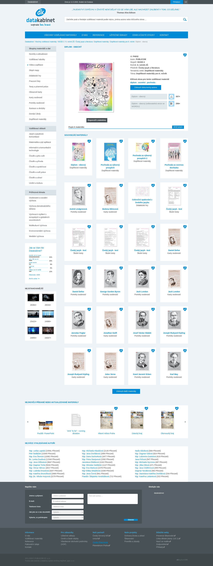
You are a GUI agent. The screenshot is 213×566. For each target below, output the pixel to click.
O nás (27, 536)
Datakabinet (29, 42)
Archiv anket (33, 278)
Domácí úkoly (35, 114)
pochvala (151, 82)
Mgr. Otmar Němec (37, 468)
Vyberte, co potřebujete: (38, 517)
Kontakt (28, 547)
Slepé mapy (34, 70)
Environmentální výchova (39, 231)
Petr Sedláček (35, 454)
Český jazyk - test (174, 209)
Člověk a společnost (37, 167)
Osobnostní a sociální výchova (38, 199)
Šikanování (129, 538)
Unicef (95, 538)
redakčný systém (47, 561)
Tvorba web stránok (32, 561)
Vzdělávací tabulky (37, 59)
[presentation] (108, 510)
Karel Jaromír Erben (142, 374)
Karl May (174, 374)
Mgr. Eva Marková (90, 468)
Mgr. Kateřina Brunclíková (40, 474)
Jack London (142, 292)
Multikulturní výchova (38, 225)
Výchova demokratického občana (39, 207)
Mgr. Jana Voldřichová (144, 468)
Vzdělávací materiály (34, 538)
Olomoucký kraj (167, 433)
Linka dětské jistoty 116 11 (167, 538)
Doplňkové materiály (101, 42)
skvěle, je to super (35, 255)
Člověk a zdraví (35, 178)
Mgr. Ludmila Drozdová (39, 471)
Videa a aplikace (36, 65)
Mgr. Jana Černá (89, 474)
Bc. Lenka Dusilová (37, 459)
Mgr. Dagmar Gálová (144, 454)
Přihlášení (176, 2)
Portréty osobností (37, 103)
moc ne (31, 266)
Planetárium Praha (100, 545)
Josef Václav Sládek (142, 333)
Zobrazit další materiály (126, 391)
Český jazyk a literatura (84, 42)
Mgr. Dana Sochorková (92, 456)
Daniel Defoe (174, 250)
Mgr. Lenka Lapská (37, 451)
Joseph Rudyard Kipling (174, 333)
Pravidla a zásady (132, 541)
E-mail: (32, 501)
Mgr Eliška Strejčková (91, 471)
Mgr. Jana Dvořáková (91, 454)
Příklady (159, 547)
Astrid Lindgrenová (78, 209)
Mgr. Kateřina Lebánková (146, 476)
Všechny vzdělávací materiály (46, 42)
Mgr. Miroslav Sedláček (92, 465)
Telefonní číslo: (35, 507)
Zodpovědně (161, 544)
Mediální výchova (36, 236)
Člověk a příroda (36, 161)
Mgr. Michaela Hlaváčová (93, 451)
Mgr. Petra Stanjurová (91, 459)
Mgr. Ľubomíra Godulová (145, 456)
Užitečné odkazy (68, 536)
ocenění (141, 82)
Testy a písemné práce (38, 86)
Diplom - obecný (138, 96)
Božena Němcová (110, 209)
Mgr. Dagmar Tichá (37, 465)
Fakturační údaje (32, 544)
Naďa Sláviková (142, 451)
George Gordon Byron (110, 292)
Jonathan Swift (110, 333)
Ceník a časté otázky (70, 538)
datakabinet (159, 493)
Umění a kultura (36, 183)
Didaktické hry (35, 76)
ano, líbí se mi (33, 259)
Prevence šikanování (165, 536)
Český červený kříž (101, 536)
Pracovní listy (34, 81)
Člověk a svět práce (37, 172)
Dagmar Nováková (143, 471)
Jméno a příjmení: (36, 496)
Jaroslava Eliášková (90, 462)
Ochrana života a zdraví (134, 536)
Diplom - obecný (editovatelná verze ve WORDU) (148, 104)
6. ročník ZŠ (70, 42)
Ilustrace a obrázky (37, 108)
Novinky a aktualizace (38, 54)
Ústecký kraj (137, 433)
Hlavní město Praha (106, 433)
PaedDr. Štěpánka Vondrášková (95, 476)
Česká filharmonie (100, 542)
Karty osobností (35, 97)
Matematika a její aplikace (40, 142)
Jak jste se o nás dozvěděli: (39, 512)
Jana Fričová (140, 459)
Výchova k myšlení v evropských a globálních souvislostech (39, 217)
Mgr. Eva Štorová (36, 456)
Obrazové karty (35, 92)
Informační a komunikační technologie (40, 149)
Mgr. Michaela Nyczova (145, 462)
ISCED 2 (61, 42)
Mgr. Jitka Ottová (142, 465)
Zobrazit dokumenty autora (145, 87)
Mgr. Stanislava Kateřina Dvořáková (150, 474)
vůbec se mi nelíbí (35, 270)
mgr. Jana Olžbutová (38, 462)
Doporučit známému (97, 120)
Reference (29, 541)
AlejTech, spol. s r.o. (67, 561)
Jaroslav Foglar (78, 333)
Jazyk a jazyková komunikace (36, 135)
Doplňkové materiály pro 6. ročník (122, 42)
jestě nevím (33, 262)
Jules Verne (110, 374)
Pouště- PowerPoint (45, 433)
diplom (133, 82)
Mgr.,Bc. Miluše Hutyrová (40, 476)
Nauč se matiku (162, 541)
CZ (186, 2)
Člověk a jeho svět (37, 156)
